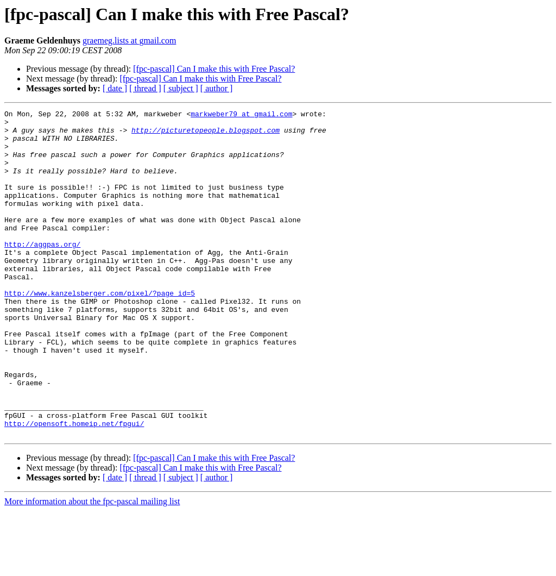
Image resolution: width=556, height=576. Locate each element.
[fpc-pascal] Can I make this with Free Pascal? (214, 68)
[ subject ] (180, 88)
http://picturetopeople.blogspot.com (205, 135)
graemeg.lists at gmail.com (129, 40)
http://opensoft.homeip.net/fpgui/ (74, 487)
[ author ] (216, 88)
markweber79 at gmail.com (241, 115)
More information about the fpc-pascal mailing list (92, 566)
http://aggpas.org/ (42, 272)
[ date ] (115, 88)
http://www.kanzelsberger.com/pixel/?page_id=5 (99, 330)
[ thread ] (145, 88)
